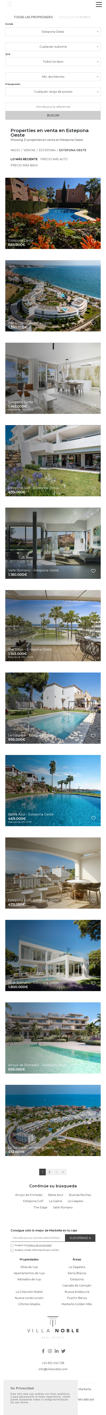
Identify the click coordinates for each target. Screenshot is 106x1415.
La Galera (55, 1201)
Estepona (47, 150)
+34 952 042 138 (53, 1363)
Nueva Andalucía (77, 1292)
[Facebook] (43, 1351)
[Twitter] (63, 1351)
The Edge (40, 1207)
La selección (74, 17)
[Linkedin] (57, 1351)
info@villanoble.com (53, 1369)
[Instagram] (50, 1351)
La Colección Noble (29, 1292)
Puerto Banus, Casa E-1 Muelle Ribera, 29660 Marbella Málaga (53, 1391)
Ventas (29, 150)
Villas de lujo (29, 1267)
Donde (9, 24)
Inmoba (53, 1404)
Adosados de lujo (29, 1279)
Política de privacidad (56, 1399)
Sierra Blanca (77, 1273)
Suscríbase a (80, 1238)
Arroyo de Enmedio (29, 1195)
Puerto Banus (77, 1298)
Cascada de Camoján (76, 1285)
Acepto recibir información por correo (37, 1249)
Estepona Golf (33, 1201)
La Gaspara (75, 1201)
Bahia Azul (55, 1195)
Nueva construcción (29, 1298)
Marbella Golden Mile (77, 1304)
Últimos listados (29, 1304)
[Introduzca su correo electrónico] (38, 1238)
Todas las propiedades (33, 17)
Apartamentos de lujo (29, 1273)
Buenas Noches (80, 1195)
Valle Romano (63, 1207)
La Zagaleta (77, 1267)
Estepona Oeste (72, 150)
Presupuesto (12, 84)
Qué (7, 54)
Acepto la (33, 1245)
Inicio (15, 150)
